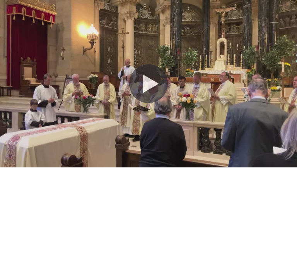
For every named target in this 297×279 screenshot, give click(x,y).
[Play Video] (148, 83)
